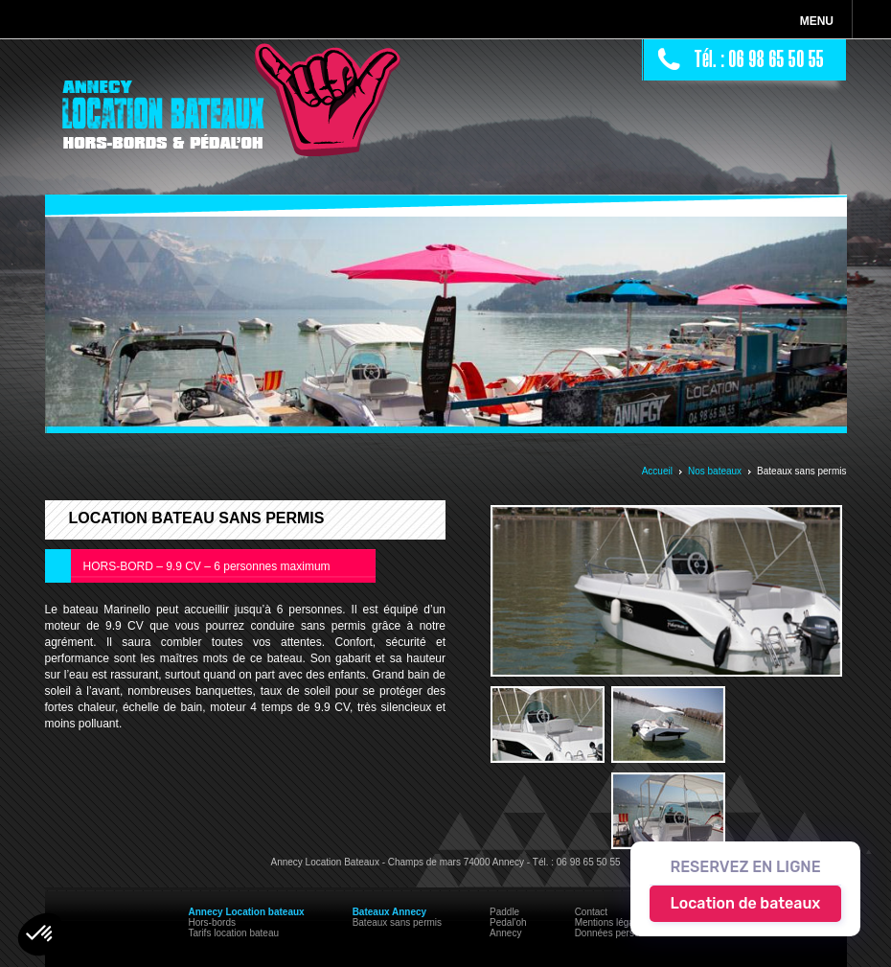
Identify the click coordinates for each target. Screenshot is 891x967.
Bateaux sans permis (397, 922)
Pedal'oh (508, 922)
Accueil (657, 471)
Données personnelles (623, 933)
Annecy (505, 933)
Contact (591, 912)
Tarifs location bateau (234, 933)
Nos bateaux (715, 471)
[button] (40, 934)
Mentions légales (611, 922)
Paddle (504, 912)
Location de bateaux (746, 903)
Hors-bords (212, 922)
